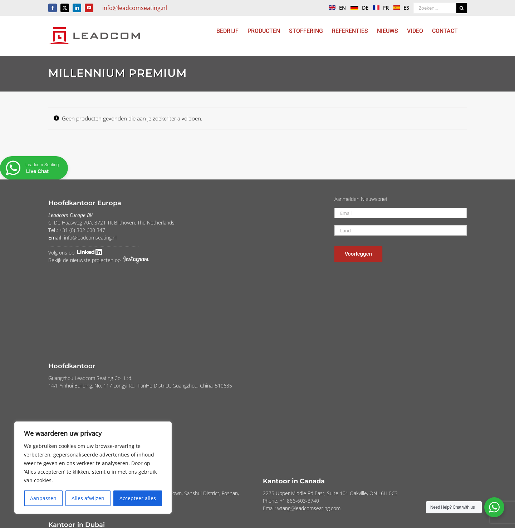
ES (399, 7)
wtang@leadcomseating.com (308, 508)
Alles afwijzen (88, 498)
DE (357, 7)
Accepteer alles (137, 498)
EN (335, 7)
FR (379, 7)
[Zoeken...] (434, 8)
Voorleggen (358, 254)
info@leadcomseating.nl (134, 8)
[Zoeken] (461, 8)
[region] (93, 467)
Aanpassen (43, 498)
